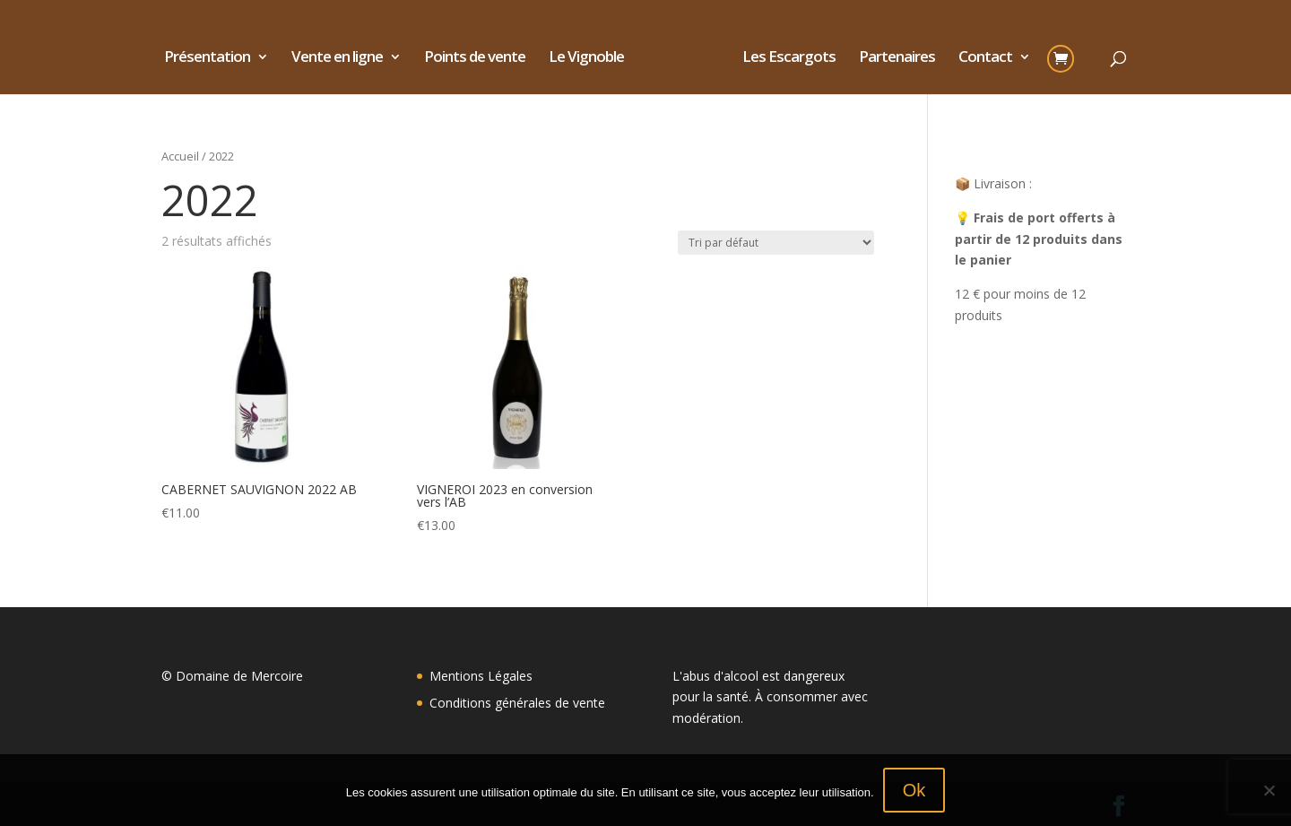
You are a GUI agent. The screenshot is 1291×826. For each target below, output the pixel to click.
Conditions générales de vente (517, 702)
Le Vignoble (592, 58)
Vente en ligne (343, 58)
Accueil (180, 156)
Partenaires (891, 58)
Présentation (213, 58)
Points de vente (481, 58)
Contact (979, 58)
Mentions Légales (481, 675)
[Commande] (776, 242)
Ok (914, 790)
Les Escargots (782, 58)
